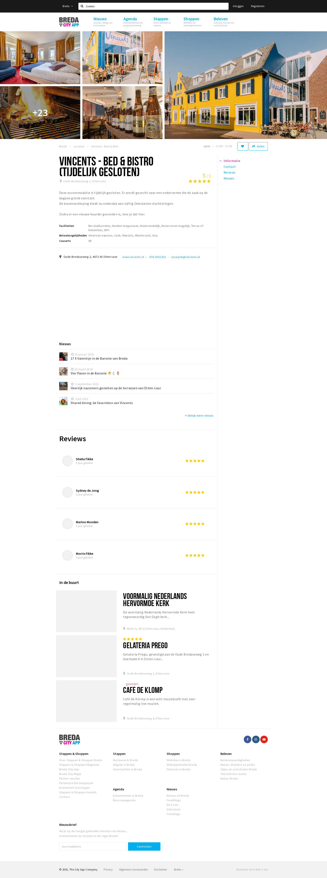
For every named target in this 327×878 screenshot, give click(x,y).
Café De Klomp (142, 689)
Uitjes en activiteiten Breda (238, 769)
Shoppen (173, 754)
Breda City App (69, 769)
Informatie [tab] (232, 161)
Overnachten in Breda (127, 769)
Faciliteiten (66, 226)
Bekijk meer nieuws (199, 415)
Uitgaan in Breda (124, 765)
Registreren (257, 6)
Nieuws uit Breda (178, 795)
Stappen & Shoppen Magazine (79, 765)
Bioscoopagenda (124, 800)
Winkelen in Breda (178, 760)
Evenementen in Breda (128, 795)
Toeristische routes (233, 774)
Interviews (174, 809)
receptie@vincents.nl (185, 257)
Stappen (119, 754)
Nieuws (172, 789)
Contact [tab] (230, 166)
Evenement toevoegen (74, 788)
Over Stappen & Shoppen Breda (80, 760)
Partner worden (69, 778)
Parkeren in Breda (178, 769)
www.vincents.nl (133, 257)
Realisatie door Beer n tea (252, 869)
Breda (68, 6)
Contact (64, 797)
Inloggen (238, 6)
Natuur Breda (229, 778)
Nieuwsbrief (68, 824)
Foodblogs (174, 800)
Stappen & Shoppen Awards (78, 792)
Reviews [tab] (230, 172)
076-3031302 (157, 257)
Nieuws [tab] (229, 178)
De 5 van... (173, 805)
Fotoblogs (173, 814)
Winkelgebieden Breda (182, 765)
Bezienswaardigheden (235, 760)
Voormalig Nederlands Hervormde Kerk (155, 599)
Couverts (65, 241)
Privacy (108, 869)
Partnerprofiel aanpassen (76, 783)
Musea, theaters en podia (237, 765)
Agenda (118, 789)
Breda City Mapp (70, 774)
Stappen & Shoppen (73, 754)
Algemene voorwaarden (133, 869)
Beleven (226, 754)
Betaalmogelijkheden (73, 235)
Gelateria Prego (145, 645)
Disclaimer (160, 869)
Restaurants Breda (125, 760)
